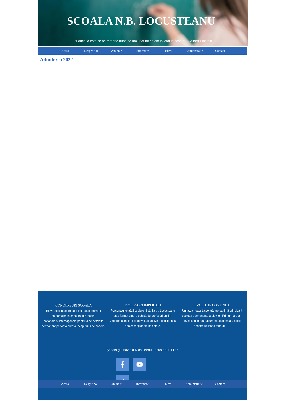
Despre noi (91, 50)
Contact (220, 50)
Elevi (168, 50)
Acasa (65, 50)
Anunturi (117, 50)
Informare (142, 50)
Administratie (194, 50)
